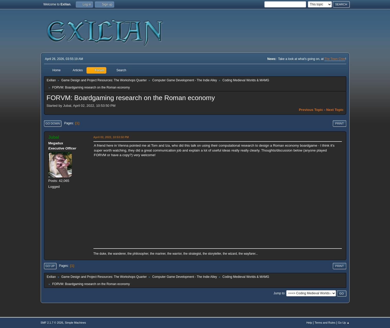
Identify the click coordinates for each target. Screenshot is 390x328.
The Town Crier (334, 59)
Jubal (53, 137)
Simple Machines (75, 322)
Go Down (53, 123)
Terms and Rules (325, 322)
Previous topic (311, 110)
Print (339, 123)
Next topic (334, 110)
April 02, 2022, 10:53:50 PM (111, 137)
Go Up (50, 266)
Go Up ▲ (344, 322)
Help (309, 322)
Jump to (279, 293)
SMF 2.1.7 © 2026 (52, 322)
